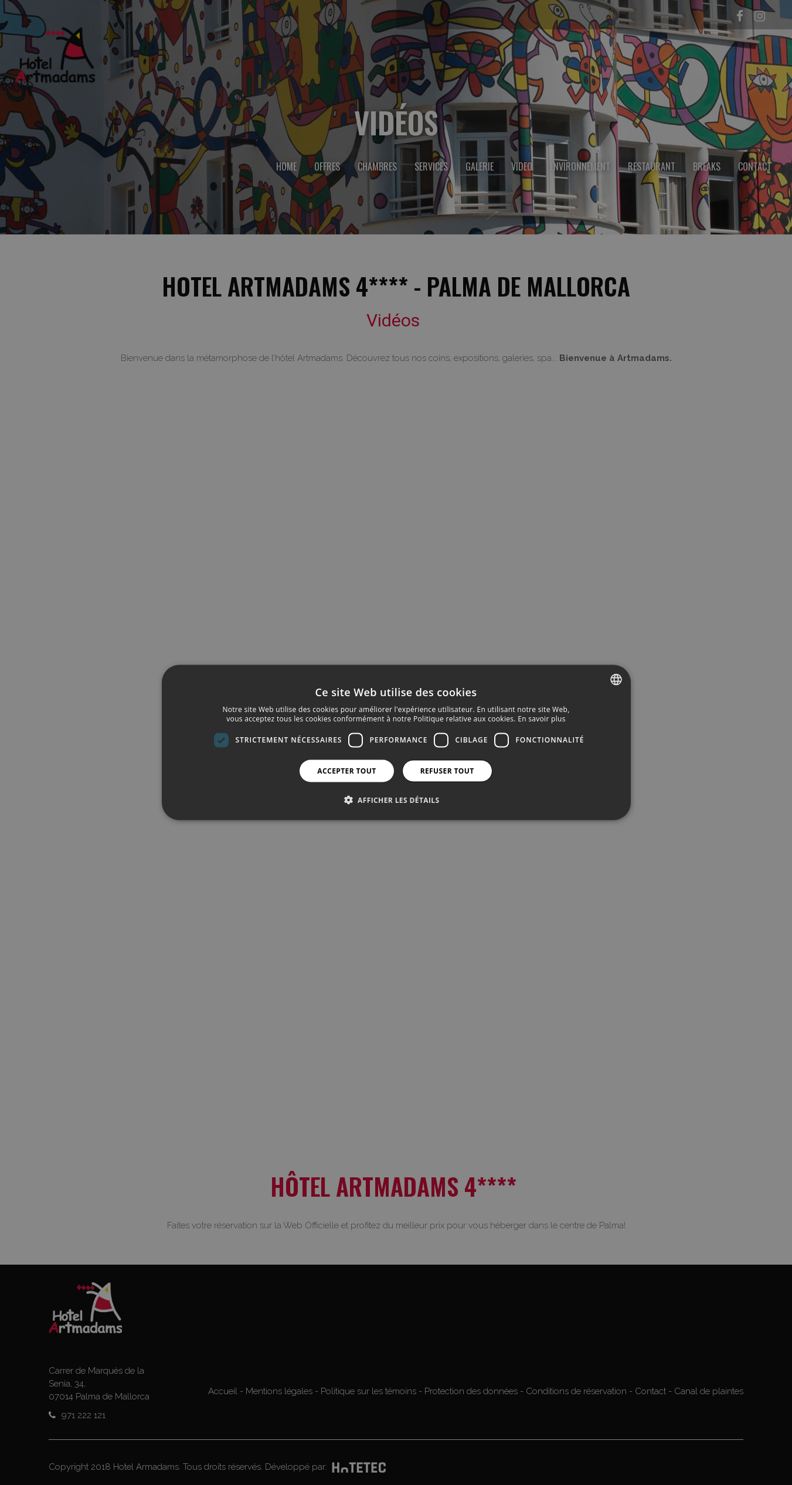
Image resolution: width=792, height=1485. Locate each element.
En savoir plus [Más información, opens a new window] (541, 719)
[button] (396, 799)
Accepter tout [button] (346, 770)
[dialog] (396, 742)
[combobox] (616, 680)
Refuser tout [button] (447, 770)
